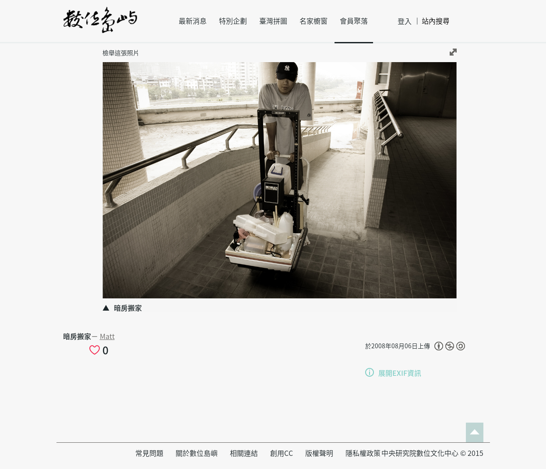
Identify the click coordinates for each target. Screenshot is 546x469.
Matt (107, 336)
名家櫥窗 (313, 21)
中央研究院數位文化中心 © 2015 (432, 453)
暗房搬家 (77, 336)
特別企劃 (233, 21)
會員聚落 (354, 21)
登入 (405, 21)
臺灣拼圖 (273, 21)
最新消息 (193, 21)
